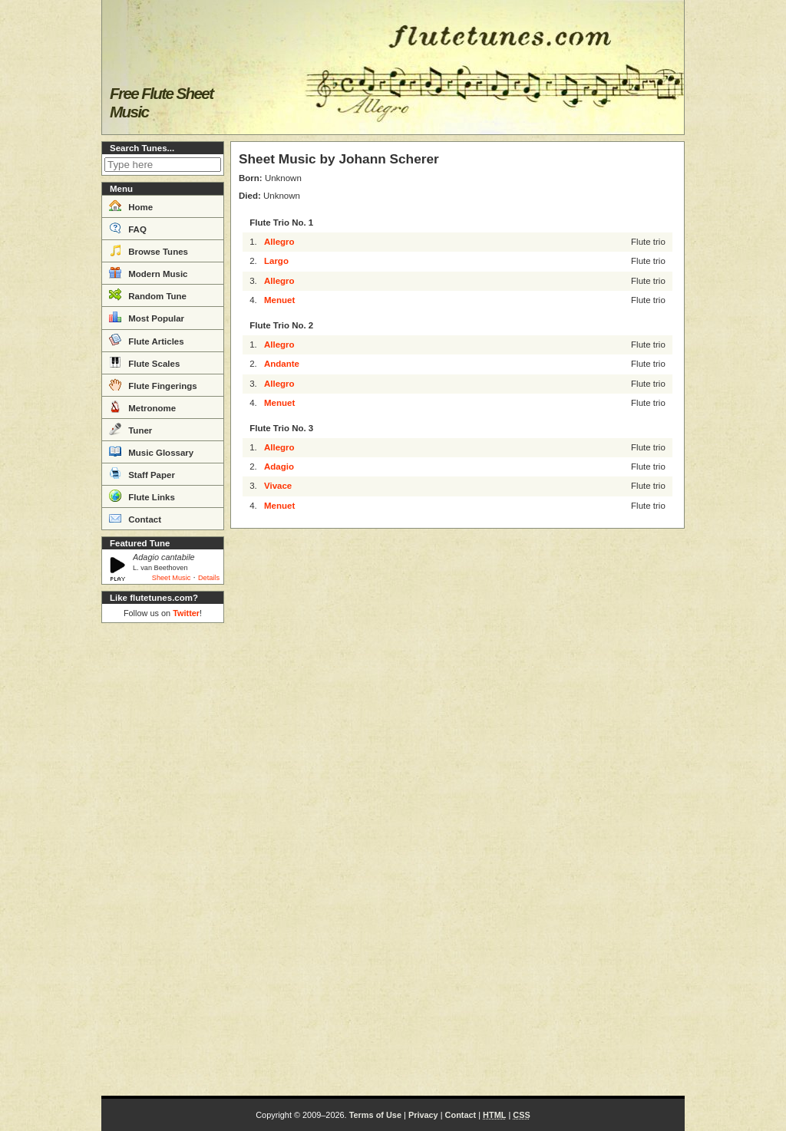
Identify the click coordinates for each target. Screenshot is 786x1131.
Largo (276, 260)
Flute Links (142, 496)
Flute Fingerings (153, 384)
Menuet (279, 300)
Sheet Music (171, 578)
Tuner (130, 429)
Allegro (279, 241)
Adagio (279, 466)
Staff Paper (142, 473)
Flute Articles (146, 340)
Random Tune (148, 295)
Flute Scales (144, 362)
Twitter (186, 613)
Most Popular (146, 317)
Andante (281, 363)
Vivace (278, 485)
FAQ (128, 228)
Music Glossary (151, 451)
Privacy (423, 1114)
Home (131, 205)
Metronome (142, 407)
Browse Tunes (148, 250)
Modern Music (148, 272)
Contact (135, 518)
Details (209, 578)
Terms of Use (375, 1114)
